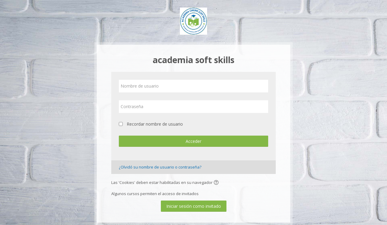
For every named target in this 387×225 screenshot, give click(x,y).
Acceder (193, 141)
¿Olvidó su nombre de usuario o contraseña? (160, 167)
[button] (217, 183)
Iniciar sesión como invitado (193, 206)
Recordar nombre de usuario (155, 124)
